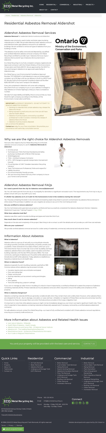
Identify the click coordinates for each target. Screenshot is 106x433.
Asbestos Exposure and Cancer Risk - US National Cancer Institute (30, 327)
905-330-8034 (49, 397)
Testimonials (8, 369)
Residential (52, 5)
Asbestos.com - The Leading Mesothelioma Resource (26, 329)
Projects (90, 5)
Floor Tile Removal (63, 373)
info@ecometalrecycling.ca (53, 401)
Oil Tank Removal (37, 363)
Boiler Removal (36, 365)
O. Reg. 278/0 (37, 210)
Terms (3, 425)
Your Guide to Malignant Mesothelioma (21, 333)
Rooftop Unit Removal (65, 379)
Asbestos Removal (37, 367)
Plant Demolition (89, 369)
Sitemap (19, 425)
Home (41, 4)
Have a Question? (12, 429)
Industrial (78, 5)
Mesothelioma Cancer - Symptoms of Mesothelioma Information (29, 331)
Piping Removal (62, 367)
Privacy (11, 425)
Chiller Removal (62, 381)
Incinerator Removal (64, 383)
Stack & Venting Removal (65, 369)
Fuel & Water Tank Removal (67, 365)
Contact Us (89, 344)
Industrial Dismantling (91, 379)
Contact (54, 10)
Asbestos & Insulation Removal (67, 371)
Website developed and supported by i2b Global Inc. (87, 422)
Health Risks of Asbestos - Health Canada (22, 325)
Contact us (10, 126)
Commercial (65, 5)
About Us (44, 10)
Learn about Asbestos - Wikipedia (19, 323)
